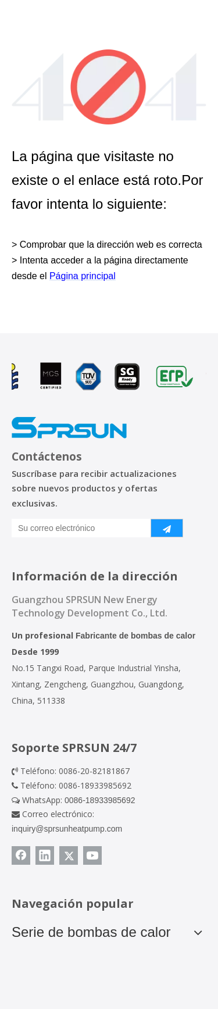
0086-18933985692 (100, 800)
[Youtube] (92, 855)
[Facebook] (21, 855)
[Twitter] (68, 855)
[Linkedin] (44, 855)
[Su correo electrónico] (78, 528)
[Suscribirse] (167, 528)
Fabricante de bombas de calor (135, 635)
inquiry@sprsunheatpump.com (67, 828)
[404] (109, 86)
